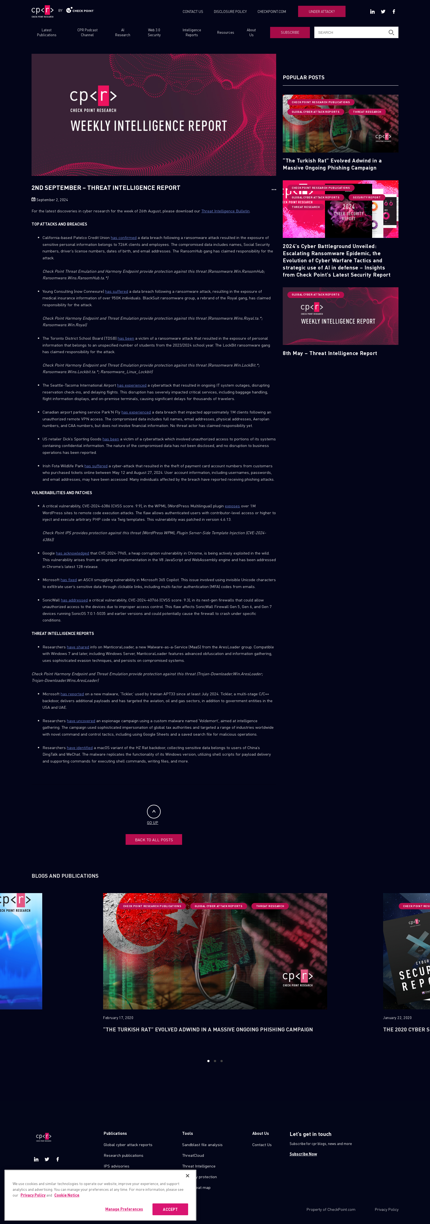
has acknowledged (72, 552)
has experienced (131, 384)
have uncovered (81, 720)
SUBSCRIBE (290, 32)
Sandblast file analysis (202, 1144)
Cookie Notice (66, 1211)
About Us (251, 32)
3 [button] (222, 1061)
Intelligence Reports (192, 32)
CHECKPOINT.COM (272, 11)
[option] (215, 971)
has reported (72, 693)
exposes (232, 505)
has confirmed (124, 237)
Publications (115, 1133)
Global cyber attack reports (128, 1144)
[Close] (188, 1192)
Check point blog (118, 1176)
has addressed (74, 599)
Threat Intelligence (199, 1165)
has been (126, 338)
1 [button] (208, 1061)
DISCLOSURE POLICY (230, 11)
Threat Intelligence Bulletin (225, 210)
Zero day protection (199, 1176)
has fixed (69, 579)
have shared (78, 646)
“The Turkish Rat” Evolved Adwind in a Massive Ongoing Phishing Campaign (332, 164)
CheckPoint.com (341, 1209)
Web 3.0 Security (154, 32)
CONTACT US (193, 11)
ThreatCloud (193, 1155)
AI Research (122, 32)
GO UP (154, 815)
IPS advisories (116, 1165)
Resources (225, 32)
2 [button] (215, 1061)
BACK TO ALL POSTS (154, 839)
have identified (80, 747)
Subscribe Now (303, 1153)
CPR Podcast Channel (87, 32)
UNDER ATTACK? (322, 11)
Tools (187, 1133)
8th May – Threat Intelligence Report (330, 353)
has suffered (116, 291)
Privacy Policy (386, 1209)
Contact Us (262, 1144)
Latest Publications (46, 32)
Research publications (123, 1155)
